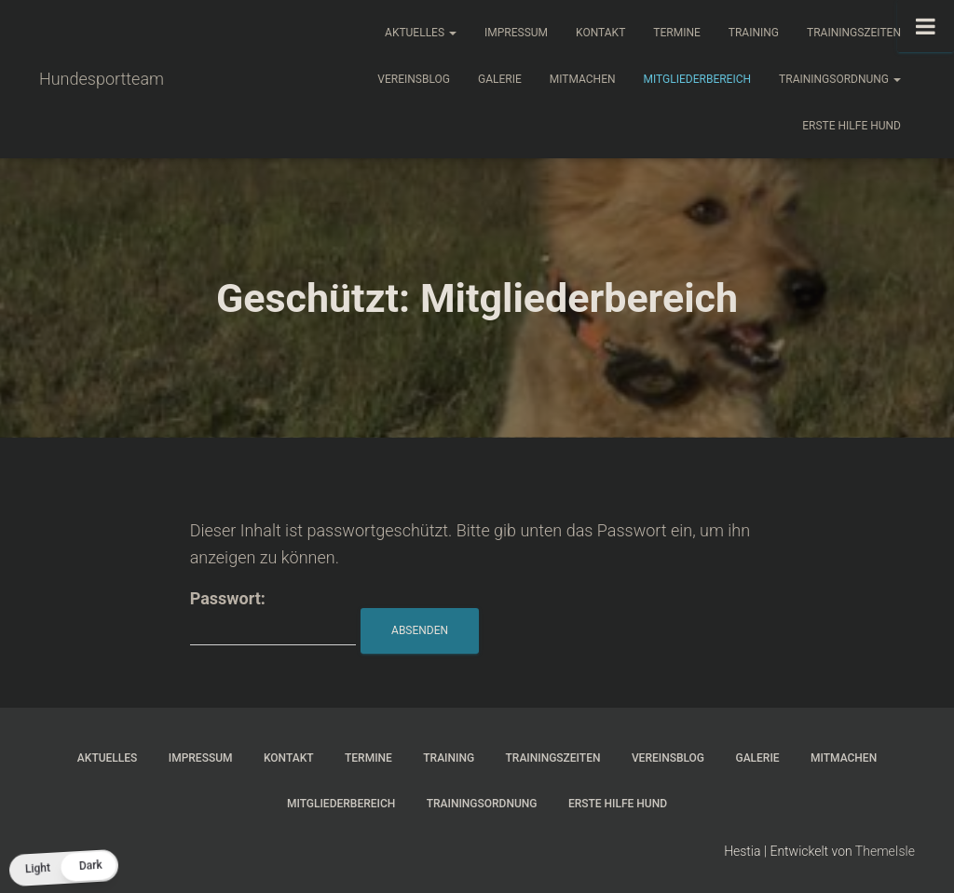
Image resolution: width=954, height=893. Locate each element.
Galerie (500, 79)
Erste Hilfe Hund (851, 125)
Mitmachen (583, 79)
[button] (63, 868)
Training (754, 32)
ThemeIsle (885, 851)
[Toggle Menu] (925, 26)
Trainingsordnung (840, 79)
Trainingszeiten (854, 32)
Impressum (516, 32)
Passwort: (273, 617)
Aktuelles (421, 32)
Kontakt (600, 32)
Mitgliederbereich (698, 79)
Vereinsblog (413, 79)
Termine (677, 32)
